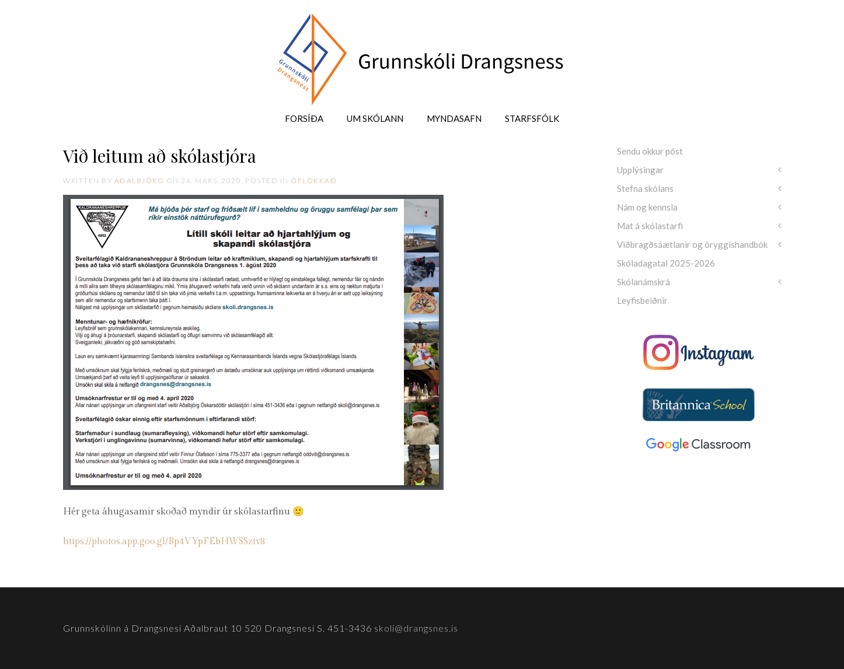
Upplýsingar (640, 169)
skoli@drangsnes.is (416, 627)
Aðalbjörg (139, 180)
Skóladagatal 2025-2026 (666, 263)
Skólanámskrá (643, 281)
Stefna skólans (645, 188)
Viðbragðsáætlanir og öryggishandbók (692, 244)
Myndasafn (454, 118)
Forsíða (304, 118)
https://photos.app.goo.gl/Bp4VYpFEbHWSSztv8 (164, 541)
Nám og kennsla (647, 207)
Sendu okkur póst (650, 151)
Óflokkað (314, 180)
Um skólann (375, 118)
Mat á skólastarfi (650, 225)
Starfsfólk (532, 118)
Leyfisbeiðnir (642, 300)
